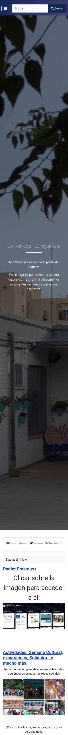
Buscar (57, 8)
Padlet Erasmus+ (20, 569)
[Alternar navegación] (5, 8)
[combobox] (30, 8)
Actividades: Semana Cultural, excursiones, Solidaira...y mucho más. (33, 658)
